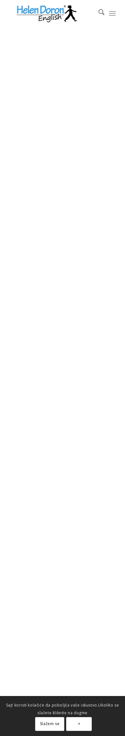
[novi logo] (51, 13)
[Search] (98, 13)
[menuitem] (98, 13)
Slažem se (49, 723)
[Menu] (112, 13)
